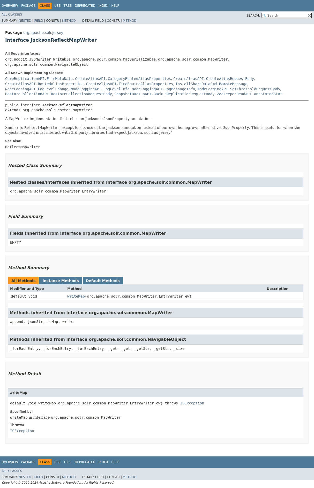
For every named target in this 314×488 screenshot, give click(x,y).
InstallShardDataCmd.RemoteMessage (211, 84)
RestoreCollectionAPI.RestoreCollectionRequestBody (58, 94)
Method (69, 21)
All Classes (12, 14)
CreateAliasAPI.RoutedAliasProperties (44, 84)
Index (103, 6)
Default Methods (103, 281)
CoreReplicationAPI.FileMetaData (39, 79)
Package (28, 6)
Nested (25, 21)
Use (57, 6)
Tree (68, 6)
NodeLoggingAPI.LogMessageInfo (163, 89)
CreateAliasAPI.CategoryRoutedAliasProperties (123, 79)
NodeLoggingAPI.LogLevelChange (36, 89)
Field (38, 21)
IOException (192, 403)
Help (115, 6)
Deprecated (85, 6)
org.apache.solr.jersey (43, 33)
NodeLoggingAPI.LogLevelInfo (100, 89)
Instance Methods (60, 281)
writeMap (76, 296)
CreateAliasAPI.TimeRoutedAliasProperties (129, 84)
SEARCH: (253, 15)
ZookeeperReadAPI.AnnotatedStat (249, 94)
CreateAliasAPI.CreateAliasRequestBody (213, 79)
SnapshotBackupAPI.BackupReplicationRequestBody (164, 94)
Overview (10, 6)
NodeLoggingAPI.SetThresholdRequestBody (238, 89)
